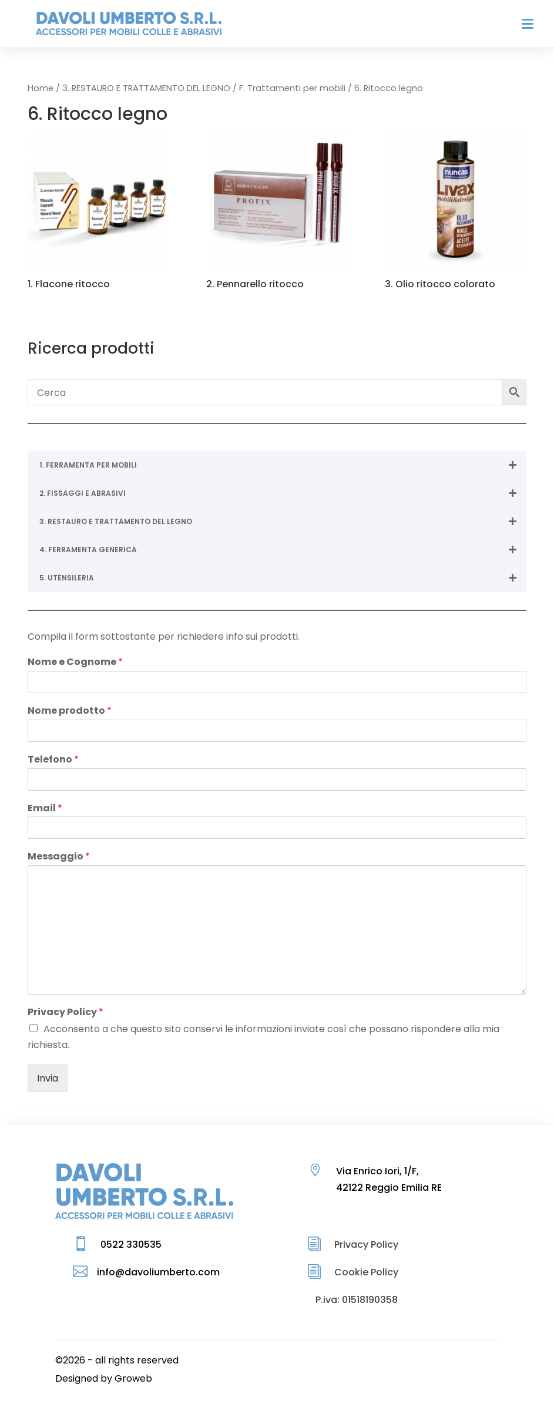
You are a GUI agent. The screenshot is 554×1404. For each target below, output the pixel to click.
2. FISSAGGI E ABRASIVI (282, 493)
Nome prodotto (70, 711)
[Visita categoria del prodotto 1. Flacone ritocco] (98, 211)
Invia (47, 1078)
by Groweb (126, 1378)
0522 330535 (131, 1244)
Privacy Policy (65, 1012)
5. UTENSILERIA (282, 578)
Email (45, 808)
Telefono (53, 760)
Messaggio (59, 857)
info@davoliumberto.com (158, 1272)
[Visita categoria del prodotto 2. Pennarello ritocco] (276, 211)
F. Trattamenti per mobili (292, 88)
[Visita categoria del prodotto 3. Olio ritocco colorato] (455, 211)
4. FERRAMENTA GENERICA (282, 550)
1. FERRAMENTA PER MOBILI (282, 465)
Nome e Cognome (75, 662)
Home (40, 88)
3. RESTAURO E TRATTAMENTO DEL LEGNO (146, 88)
